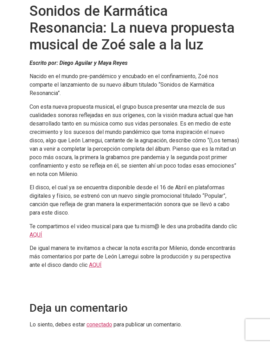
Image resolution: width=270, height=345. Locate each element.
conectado (99, 324)
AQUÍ (36, 234)
